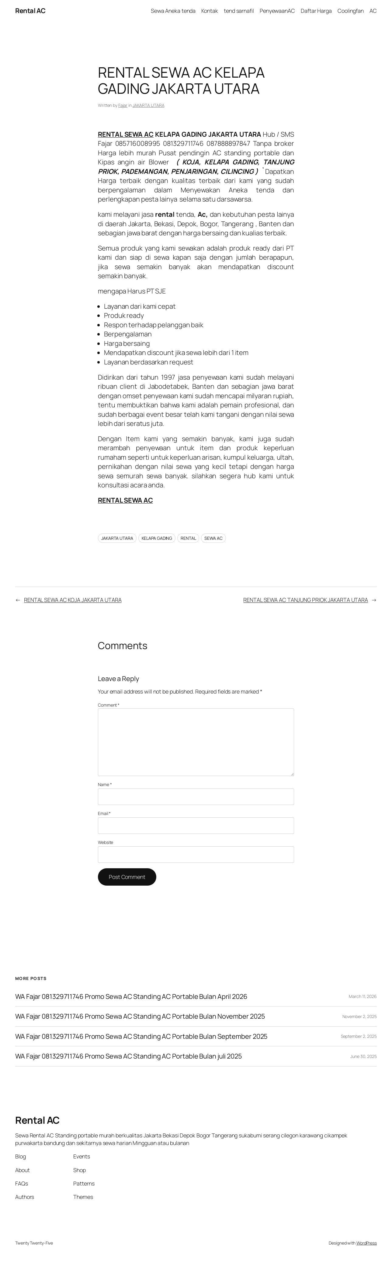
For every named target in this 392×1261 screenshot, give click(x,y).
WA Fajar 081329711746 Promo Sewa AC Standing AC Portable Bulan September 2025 (141, 1036)
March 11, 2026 (363, 996)
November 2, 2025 (359, 1016)
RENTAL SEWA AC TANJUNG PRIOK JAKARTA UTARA (305, 599)
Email (104, 813)
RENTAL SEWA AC (126, 134)
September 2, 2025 (359, 1036)
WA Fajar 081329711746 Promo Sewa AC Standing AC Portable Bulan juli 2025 (128, 1056)
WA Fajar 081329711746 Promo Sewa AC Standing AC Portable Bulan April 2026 (131, 996)
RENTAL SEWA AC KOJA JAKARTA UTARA (73, 599)
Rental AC (30, 10)
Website (105, 842)
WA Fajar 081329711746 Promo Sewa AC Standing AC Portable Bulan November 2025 (140, 1016)
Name (105, 784)
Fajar (123, 105)
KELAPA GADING (157, 538)
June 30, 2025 (363, 1056)
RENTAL (188, 538)
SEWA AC (213, 538)
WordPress (366, 1243)
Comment (109, 705)
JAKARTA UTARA (149, 105)
